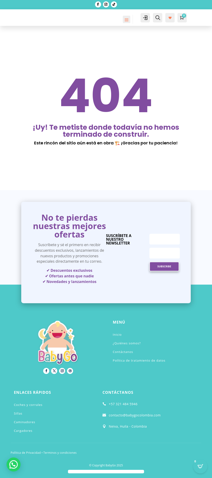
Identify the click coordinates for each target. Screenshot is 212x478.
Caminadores (24, 422)
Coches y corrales (28, 405)
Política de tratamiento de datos (139, 360)
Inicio (117, 334)
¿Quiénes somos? (127, 343)
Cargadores (23, 431)
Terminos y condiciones (60, 453)
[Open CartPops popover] (200, 466)
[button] (14, 464)
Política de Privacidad (26, 453)
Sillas (18, 413)
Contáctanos (123, 352)
